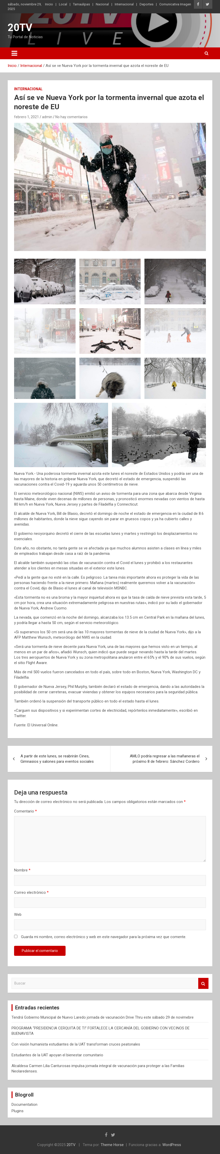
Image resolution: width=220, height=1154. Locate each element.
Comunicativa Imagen (175, 4)
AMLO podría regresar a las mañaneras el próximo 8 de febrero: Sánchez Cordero (165, 759)
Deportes (146, 4)
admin (47, 117)
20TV (20, 28)
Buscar (203, 983)
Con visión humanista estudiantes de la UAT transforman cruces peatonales (76, 1044)
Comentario (25, 811)
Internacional (124, 4)
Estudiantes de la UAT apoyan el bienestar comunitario (57, 1055)
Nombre (22, 870)
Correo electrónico (31, 892)
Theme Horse (112, 1144)
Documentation (24, 1104)
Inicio (49, 4)
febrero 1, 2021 (26, 117)
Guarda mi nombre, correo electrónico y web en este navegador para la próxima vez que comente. (103, 937)
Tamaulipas (81, 4)
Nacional (102, 4)
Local (63, 4)
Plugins (18, 1111)
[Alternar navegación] (14, 53)
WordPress (171, 1144)
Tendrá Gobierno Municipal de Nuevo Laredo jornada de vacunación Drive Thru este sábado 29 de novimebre (103, 1017)
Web (18, 914)
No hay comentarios (71, 117)
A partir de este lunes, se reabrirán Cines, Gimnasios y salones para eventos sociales (57, 759)
